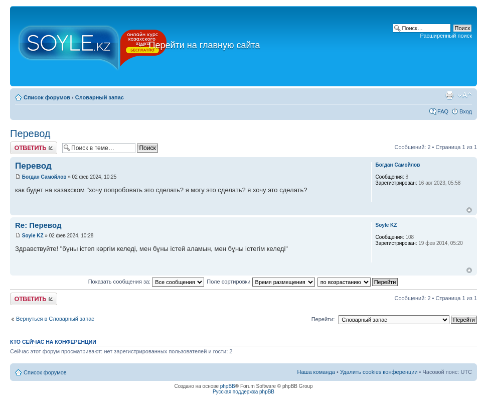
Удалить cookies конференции (379, 372)
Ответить (33, 148)
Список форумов (47, 97)
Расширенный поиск (446, 36)
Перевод (30, 133)
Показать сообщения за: (146, 282)
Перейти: (323, 319)
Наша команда (316, 372)
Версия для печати (449, 95)
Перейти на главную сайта (198, 45)
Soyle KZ (33, 235)
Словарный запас (99, 97)
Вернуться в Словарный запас (55, 319)
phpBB (227, 386)
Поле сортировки (260, 282)
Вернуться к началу (469, 210)
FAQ (442, 111)
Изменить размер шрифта (464, 95)
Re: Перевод (38, 225)
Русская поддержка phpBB (243, 391)
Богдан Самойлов (44, 177)
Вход (465, 111)
